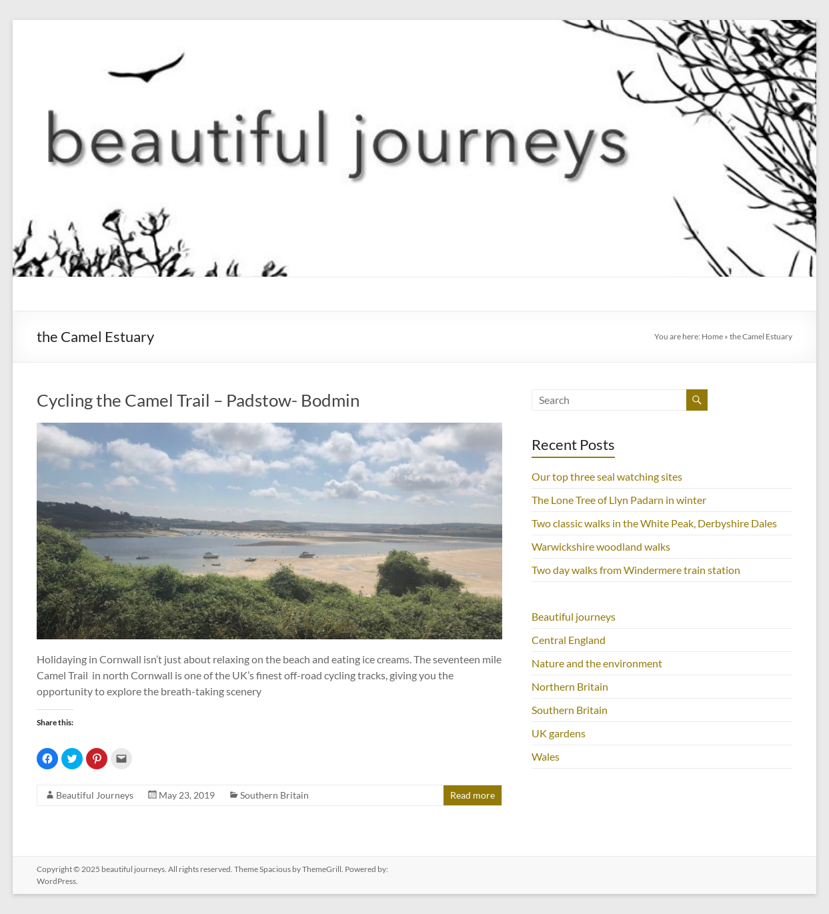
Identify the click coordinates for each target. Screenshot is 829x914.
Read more (472, 795)
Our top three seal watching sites (607, 476)
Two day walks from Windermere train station (636, 569)
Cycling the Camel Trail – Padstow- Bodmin (198, 400)
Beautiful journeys (574, 616)
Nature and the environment (597, 663)
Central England (569, 639)
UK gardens (559, 733)
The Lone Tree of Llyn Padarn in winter (619, 499)
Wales (546, 756)
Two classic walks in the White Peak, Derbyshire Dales (654, 523)
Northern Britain (570, 686)
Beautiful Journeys (94, 795)
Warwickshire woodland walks (601, 546)
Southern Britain (274, 795)
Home (712, 336)
